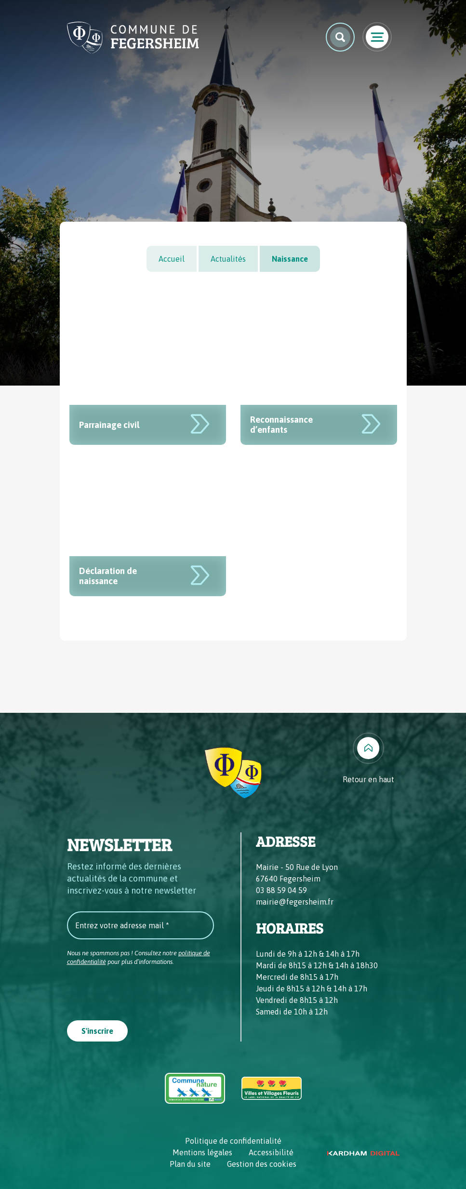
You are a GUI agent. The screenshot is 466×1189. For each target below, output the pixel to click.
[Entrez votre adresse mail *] (140, 925)
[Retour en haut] (368, 759)
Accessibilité (271, 1152)
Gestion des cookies (261, 1164)
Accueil (172, 258)
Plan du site (190, 1164)
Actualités (228, 258)
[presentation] (140, 990)
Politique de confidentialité (233, 1140)
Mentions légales (202, 1152)
